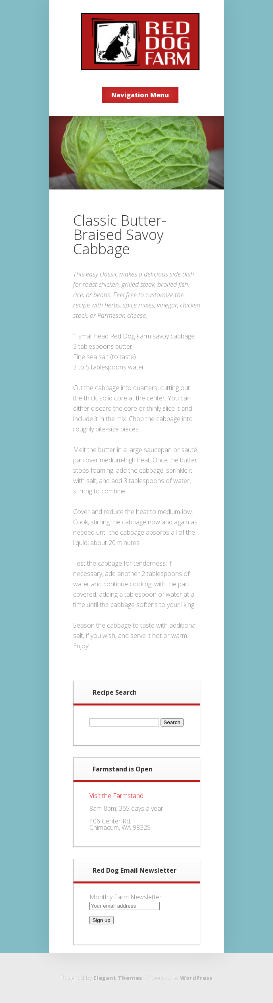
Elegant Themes (117, 978)
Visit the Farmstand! (117, 795)
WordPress (196, 978)
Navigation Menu (140, 95)
